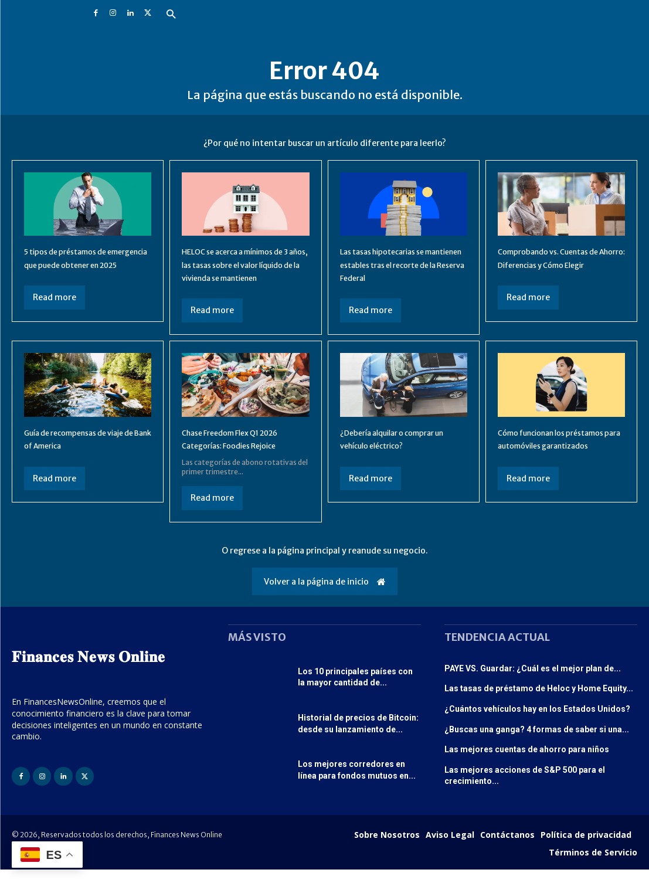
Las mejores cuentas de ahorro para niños (526, 762)
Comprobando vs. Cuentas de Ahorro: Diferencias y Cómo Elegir (556, 264)
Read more (54, 310)
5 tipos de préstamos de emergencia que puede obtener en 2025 (77, 264)
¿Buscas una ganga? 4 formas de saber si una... (536, 742)
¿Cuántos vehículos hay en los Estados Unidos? (537, 721)
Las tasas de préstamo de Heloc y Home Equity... (538, 702)
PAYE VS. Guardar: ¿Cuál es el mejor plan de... (532, 681)
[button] (171, 15)
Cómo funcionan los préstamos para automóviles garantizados (561, 458)
